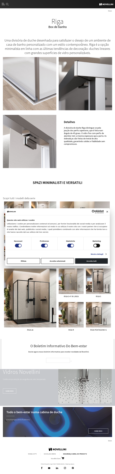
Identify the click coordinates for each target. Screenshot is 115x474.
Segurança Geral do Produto (75, 454)
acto (72, 464)
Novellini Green (50, 454)
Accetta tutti (91, 261)
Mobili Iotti (32, 454)
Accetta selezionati (57, 261)
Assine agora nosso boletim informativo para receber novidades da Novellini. (58, 352)
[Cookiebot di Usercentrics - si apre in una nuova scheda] (93, 211)
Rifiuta (23, 261)
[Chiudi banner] (107, 211)
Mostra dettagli (97, 254)
